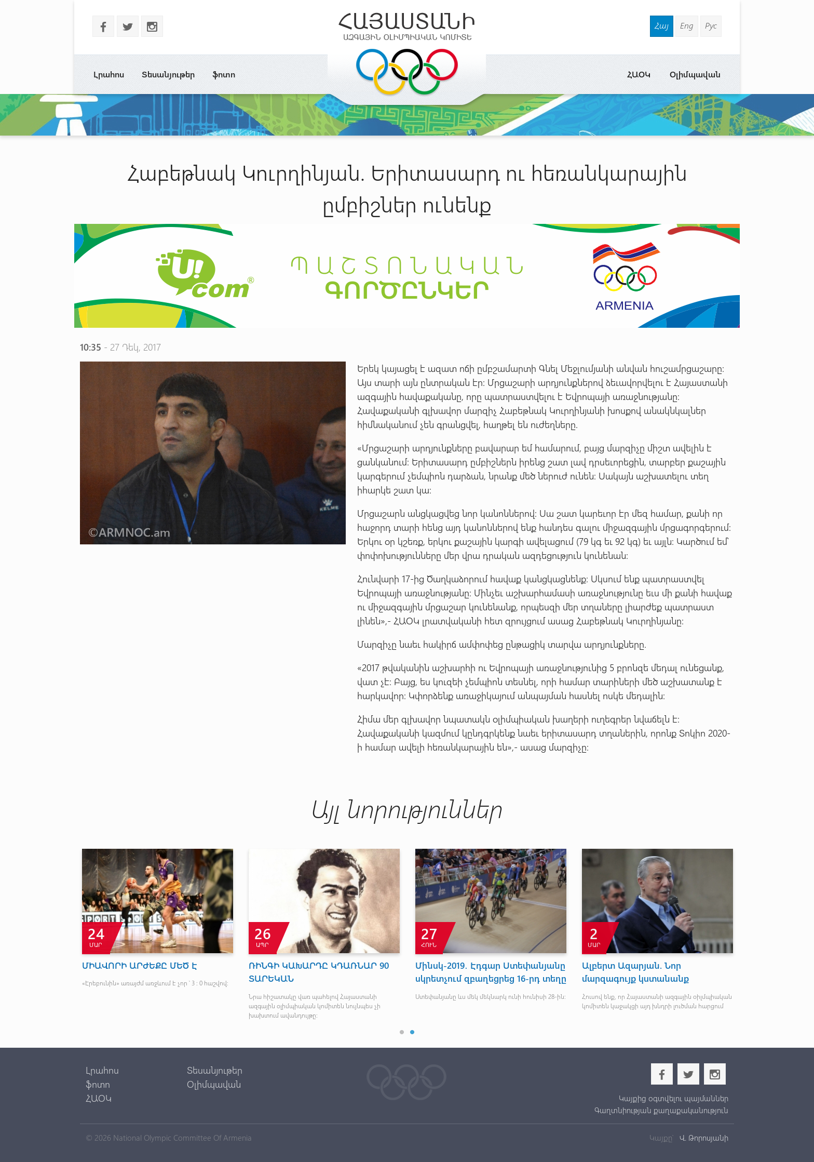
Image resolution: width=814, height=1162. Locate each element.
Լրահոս (108, 74)
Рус (711, 25)
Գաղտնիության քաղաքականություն (661, 1110)
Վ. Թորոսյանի (702, 1137)
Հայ (662, 25)
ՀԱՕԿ (638, 74)
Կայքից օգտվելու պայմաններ (673, 1098)
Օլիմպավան (695, 74)
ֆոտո (223, 74)
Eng (687, 25)
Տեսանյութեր (168, 74)
